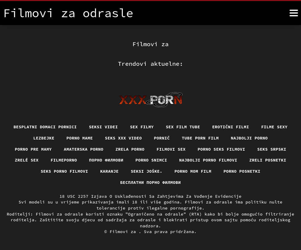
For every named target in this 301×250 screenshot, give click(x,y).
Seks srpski (271, 149)
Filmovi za (123, 231)
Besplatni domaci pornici (45, 127)
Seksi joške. (146, 171)
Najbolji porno (249, 138)
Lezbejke (43, 138)
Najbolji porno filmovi (208, 160)
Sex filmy (142, 127)
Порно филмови (106, 160)
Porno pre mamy (33, 149)
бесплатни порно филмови (150, 182)
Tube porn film (200, 138)
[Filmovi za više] (294, 13)
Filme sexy (274, 127)
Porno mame (79, 138)
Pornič (162, 138)
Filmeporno (64, 160)
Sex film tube (183, 127)
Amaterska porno (83, 149)
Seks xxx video (123, 138)
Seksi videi (103, 127)
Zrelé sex (27, 160)
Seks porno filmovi (64, 171)
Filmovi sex (171, 149)
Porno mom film (192, 171)
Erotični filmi (230, 127)
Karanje (109, 171)
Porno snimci (151, 160)
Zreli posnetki (268, 160)
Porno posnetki (242, 171)
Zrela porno (130, 149)
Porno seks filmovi (221, 149)
